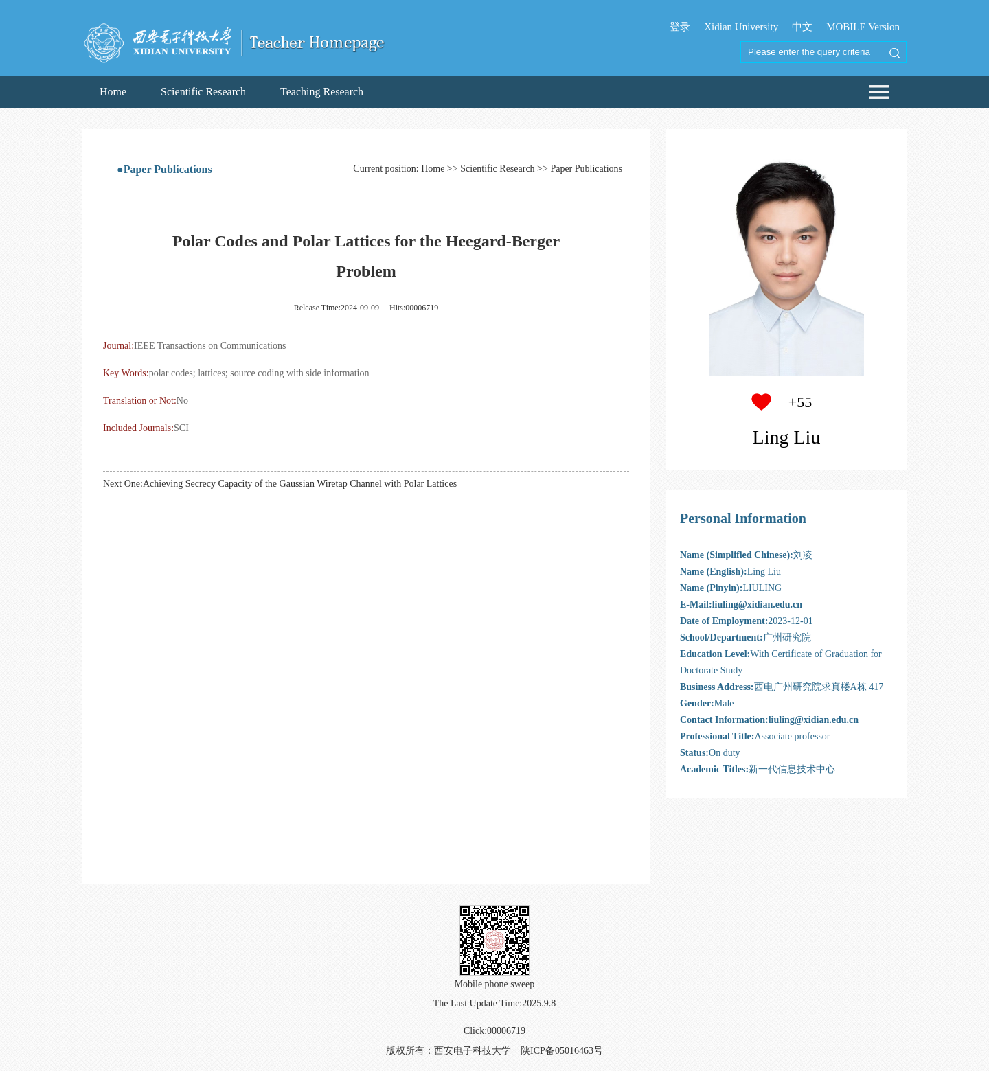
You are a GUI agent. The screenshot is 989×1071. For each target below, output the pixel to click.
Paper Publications (586, 168)
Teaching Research (321, 91)
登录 (680, 26)
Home (113, 91)
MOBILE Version (863, 26)
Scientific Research (203, 91)
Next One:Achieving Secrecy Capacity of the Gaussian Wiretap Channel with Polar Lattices (280, 484)
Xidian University (741, 26)
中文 (802, 26)
